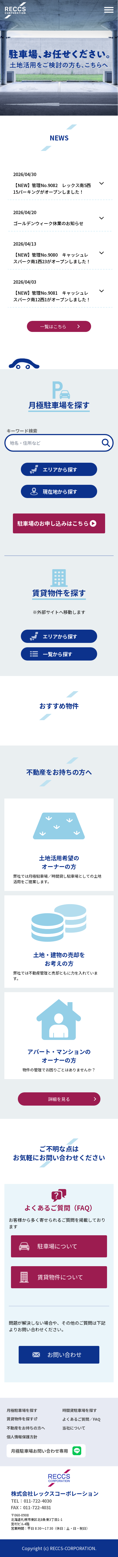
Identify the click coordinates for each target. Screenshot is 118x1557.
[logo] (59, 1478)
